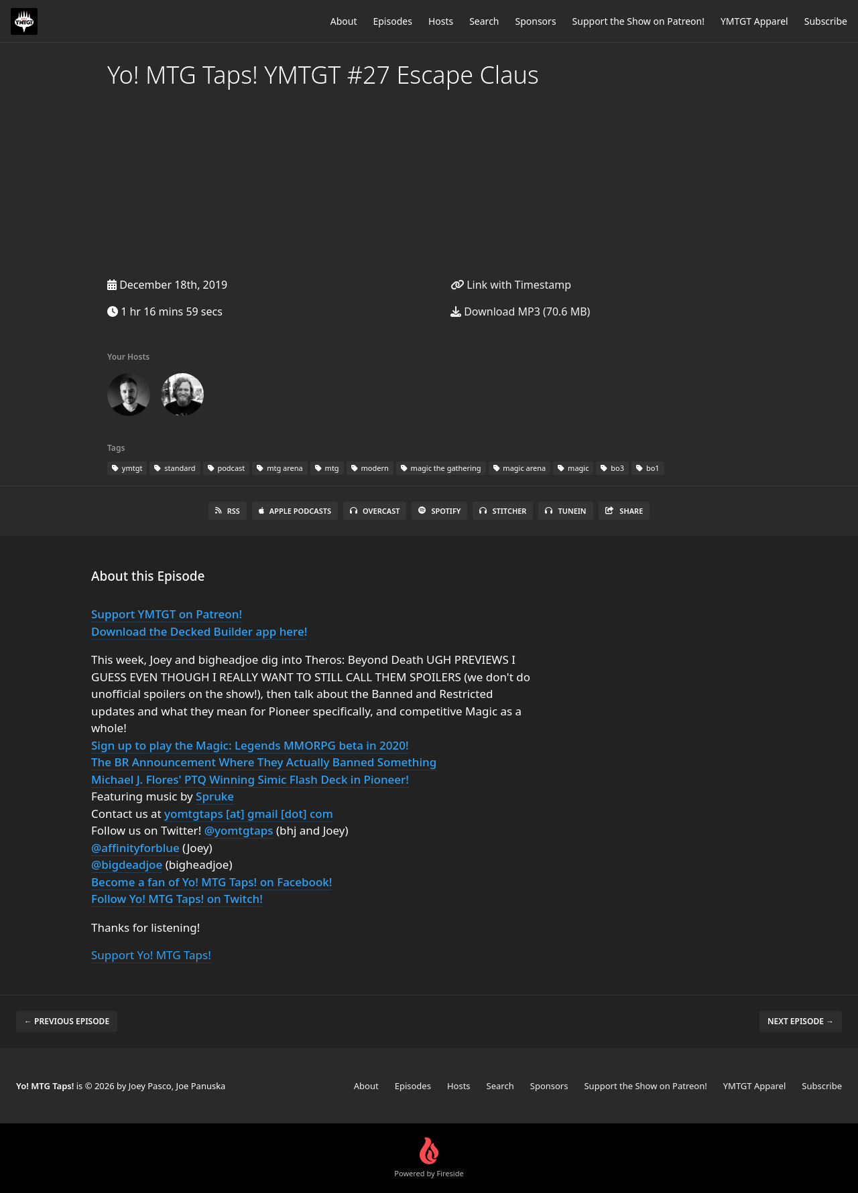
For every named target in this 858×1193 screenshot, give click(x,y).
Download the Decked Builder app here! (199, 631)
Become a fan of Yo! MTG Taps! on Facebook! (211, 882)
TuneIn (565, 511)
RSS (227, 511)
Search (484, 21)
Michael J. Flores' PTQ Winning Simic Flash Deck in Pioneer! (250, 779)
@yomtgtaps (238, 830)
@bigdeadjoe (126, 864)
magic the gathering (441, 468)
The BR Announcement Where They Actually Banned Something (263, 762)
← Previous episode (66, 1021)
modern (370, 468)
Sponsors (535, 21)
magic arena (519, 468)
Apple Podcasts (295, 511)
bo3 (612, 468)
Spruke (215, 796)
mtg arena (279, 468)
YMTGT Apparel (754, 21)
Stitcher (502, 511)
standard (174, 468)
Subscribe (825, 21)
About (343, 21)
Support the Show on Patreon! (638, 21)
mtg (327, 468)
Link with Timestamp (510, 284)
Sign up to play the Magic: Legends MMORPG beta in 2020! (250, 745)
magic (573, 468)
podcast (226, 468)
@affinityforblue (135, 847)
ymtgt (127, 468)
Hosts (440, 21)
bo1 (648, 468)
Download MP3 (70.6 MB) (520, 311)
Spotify (439, 511)
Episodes (392, 21)
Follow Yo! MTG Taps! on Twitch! (177, 898)
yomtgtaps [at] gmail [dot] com (248, 813)
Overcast (375, 511)
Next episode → (801, 1021)
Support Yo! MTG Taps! (151, 955)
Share (624, 511)
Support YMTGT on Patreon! (166, 614)
